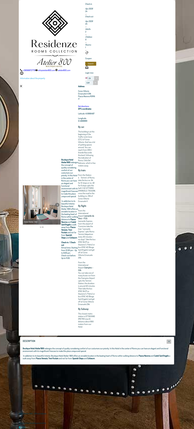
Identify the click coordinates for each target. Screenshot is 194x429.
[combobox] (93, 78)
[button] (90, 64)
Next (71, 205)
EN (90, 78)
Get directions (97, 106)
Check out (89, 16)
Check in (88, 4)
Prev (26, 205)
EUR (88, 83)
